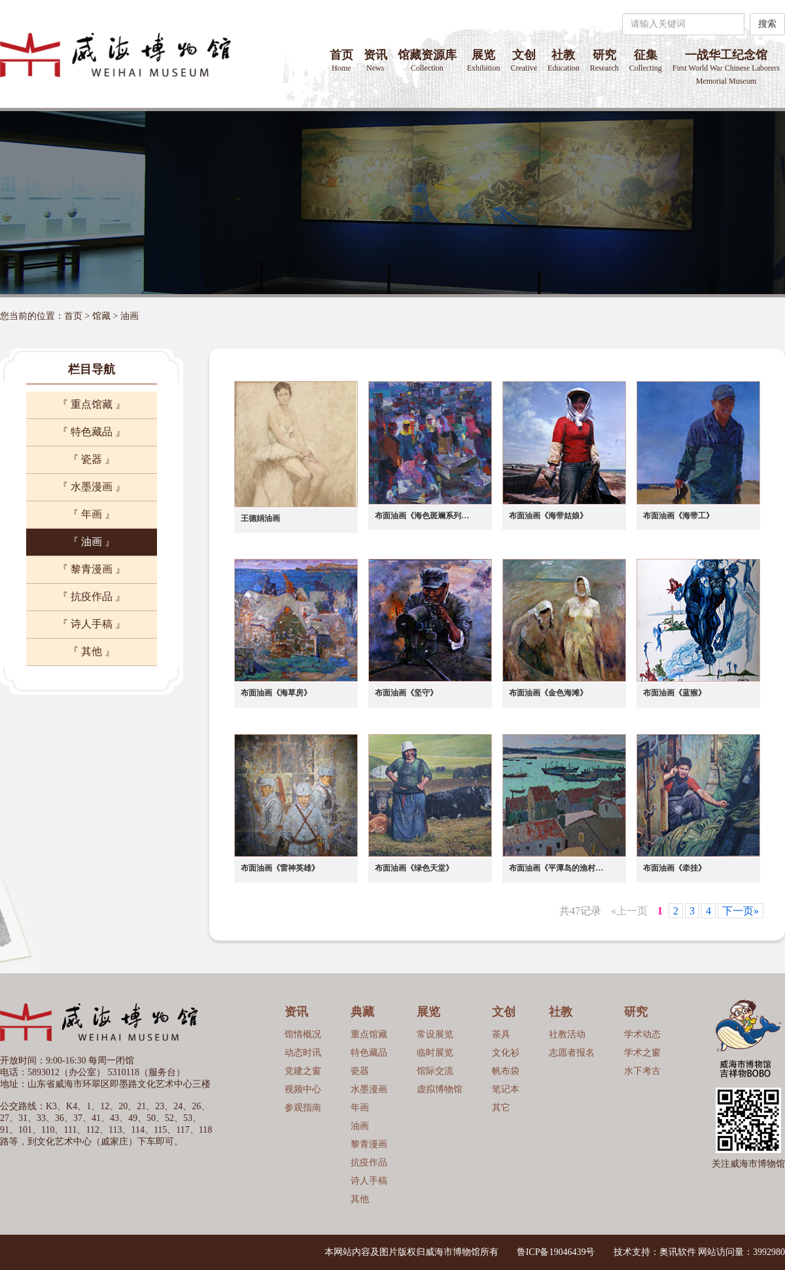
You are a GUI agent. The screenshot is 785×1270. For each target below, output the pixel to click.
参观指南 (303, 1107)
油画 (129, 316)
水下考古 (642, 1071)
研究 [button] (604, 60)
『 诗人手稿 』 (92, 623)
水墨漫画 (369, 1089)
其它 (501, 1107)
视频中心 (303, 1089)
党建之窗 (303, 1071)
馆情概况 (303, 1034)
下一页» (740, 910)
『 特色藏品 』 (92, 431)
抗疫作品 (369, 1162)
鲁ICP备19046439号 (556, 1252)
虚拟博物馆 (439, 1089)
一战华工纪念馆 (726, 67)
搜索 (767, 24)
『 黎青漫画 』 (92, 569)
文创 (523, 60)
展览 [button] (483, 60)
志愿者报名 (572, 1053)
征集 (645, 60)
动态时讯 (303, 1053)
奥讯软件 (677, 1252)
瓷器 (360, 1071)
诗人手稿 (369, 1181)
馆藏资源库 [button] (427, 60)
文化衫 (505, 1053)
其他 (360, 1199)
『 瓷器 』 (91, 459)
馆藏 (101, 316)
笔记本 (505, 1089)
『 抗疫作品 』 (92, 596)
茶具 (501, 1034)
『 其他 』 (91, 651)
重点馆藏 (369, 1034)
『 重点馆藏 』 (92, 404)
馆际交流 (435, 1071)
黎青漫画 (369, 1144)
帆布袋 (505, 1071)
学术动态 (642, 1034)
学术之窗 (642, 1053)
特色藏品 (369, 1053)
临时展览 (435, 1053)
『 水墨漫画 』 (92, 486)
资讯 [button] (375, 60)
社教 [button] (564, 60)
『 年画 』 (91, 514)
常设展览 (435, 1034)
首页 (341, 60)
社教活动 (567, 1034)
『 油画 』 (91, 541)
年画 (360, 1107)
